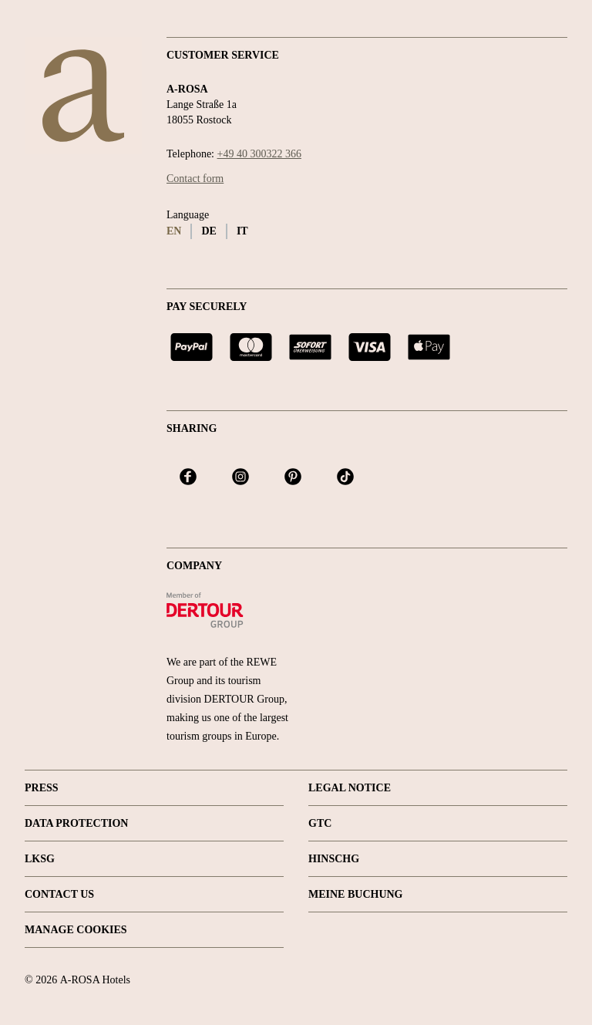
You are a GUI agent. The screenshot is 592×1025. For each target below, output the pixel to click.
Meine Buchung (355, 894)
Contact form (195, 178)
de (208, 231)
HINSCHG (333, 859)
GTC (319, 823)
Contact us (59, 894)
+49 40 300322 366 (259, 154)
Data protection (76, 823)
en (173, 231)
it (242, 231)
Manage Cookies (76, 930)
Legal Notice (349, 788)
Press (42, 788)
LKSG (40, 859)
